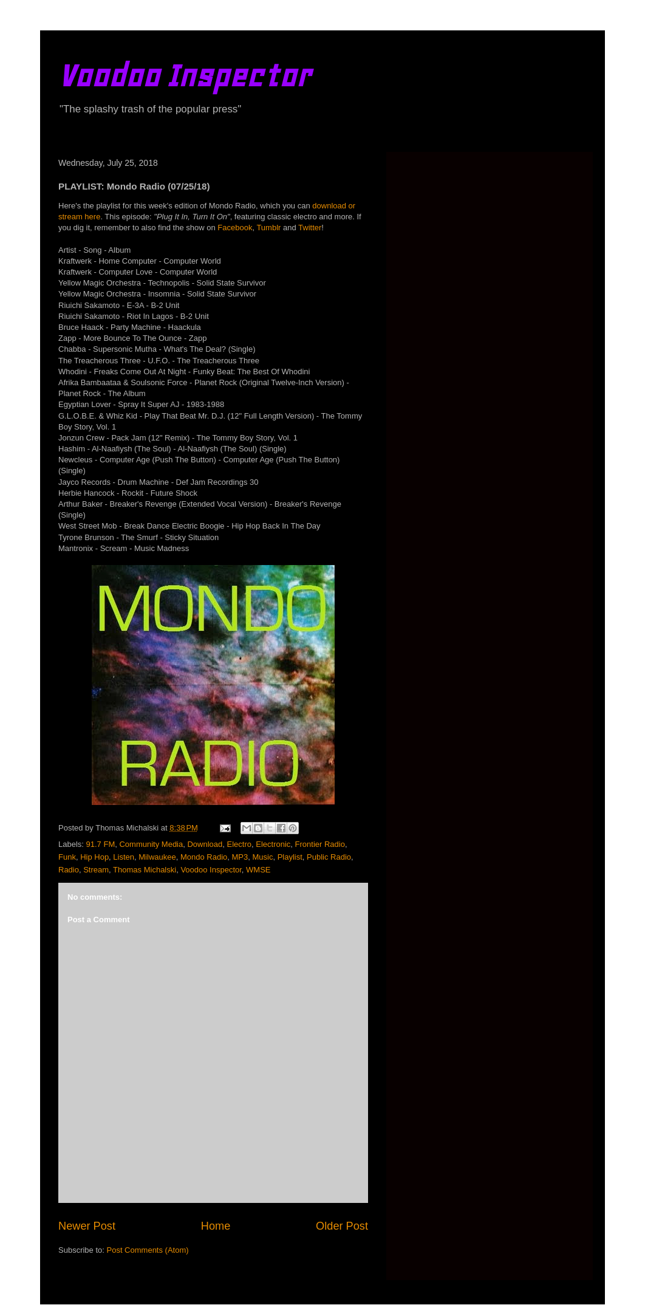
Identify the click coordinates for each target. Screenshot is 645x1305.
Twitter (309, 227)
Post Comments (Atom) (148, 1250)
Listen (123, 856)
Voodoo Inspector (184, 75)
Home (216, 1226)
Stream (96, 869)
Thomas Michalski (144, 869)
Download (204, 844)
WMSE (258, 869)
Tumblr (268, 227)
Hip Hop (94, 856)
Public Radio (329, 856)
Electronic (273, 844)
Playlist (290, 856)
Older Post (342, 1226)
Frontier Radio (320, 844)
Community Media (151, 844)
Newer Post (86, 1226)
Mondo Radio (203, 856)
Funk (67, 856)
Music (262, 856)
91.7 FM (100, 844)
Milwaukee (157, 856)
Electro (239, 844)
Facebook (234, 227)
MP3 (240, 856)
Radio (68, 869)
